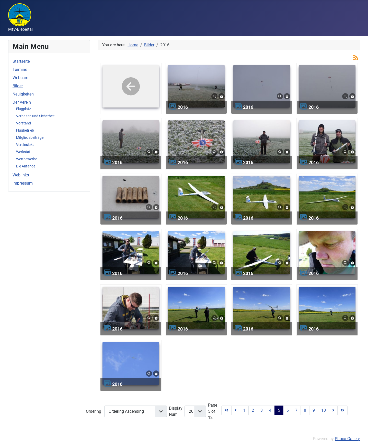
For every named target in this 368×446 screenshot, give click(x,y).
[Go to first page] (226, 410)
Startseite (21, 61)
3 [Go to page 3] (261, 410)
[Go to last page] (342, 410)
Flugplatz (23, 109)
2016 (183, 107)
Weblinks (21, 175)
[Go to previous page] (235, 410)
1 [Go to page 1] (244, 410)
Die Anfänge (25, 166)
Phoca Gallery (347, 438)
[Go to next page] (333, 410)
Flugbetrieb (25, 130)
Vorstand (23, 123)
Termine (20, 69)
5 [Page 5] (279, 410)
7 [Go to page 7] (296, 410)
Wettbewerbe (26, 159)
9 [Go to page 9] (314, 410)
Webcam (20, 77)
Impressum (23, 183)
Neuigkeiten (23, 94)
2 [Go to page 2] (253, 410)
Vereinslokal (25, 145)
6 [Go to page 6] (287, 410)
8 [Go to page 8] (305, 410)
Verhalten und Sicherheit (35, 116)
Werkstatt (24, 152)
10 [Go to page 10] (323, 410)
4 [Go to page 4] (270, 410)
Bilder (18, 85)
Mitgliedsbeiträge (29, 137)
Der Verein (22, 102)
